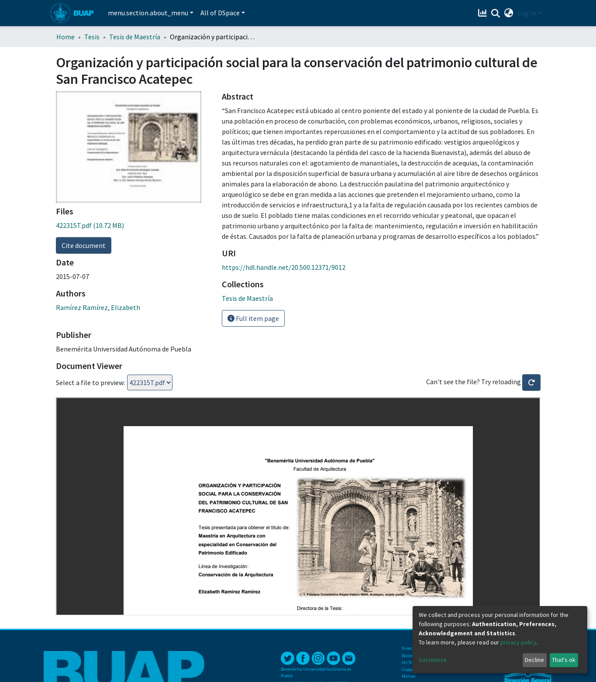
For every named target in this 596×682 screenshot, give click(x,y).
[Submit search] (495, 13)
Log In (526, 13)
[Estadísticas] (483, 13)
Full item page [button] (253, 318)
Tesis (92, 36)
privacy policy (518, 642)
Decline (534, 660)
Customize (433, 660)
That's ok (563, 660)
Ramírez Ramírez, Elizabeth (98, 307)
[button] (508, 13)
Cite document (84, 245)
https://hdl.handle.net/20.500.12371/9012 (283, 267)
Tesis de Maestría (134, 36)
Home (65, 36)
